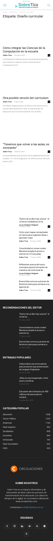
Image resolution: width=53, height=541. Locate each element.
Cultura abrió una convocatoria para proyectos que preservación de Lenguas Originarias (33, 367)
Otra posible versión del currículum (25, 98)
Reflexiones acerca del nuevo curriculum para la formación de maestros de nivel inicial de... (33, 267)
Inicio (5, 12)
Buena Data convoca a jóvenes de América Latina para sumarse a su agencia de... (34, 284)
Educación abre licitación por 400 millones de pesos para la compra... (33, 394)
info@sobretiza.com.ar (33, 507)
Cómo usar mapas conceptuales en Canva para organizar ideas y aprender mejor (33, 235)
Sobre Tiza (7, 55)
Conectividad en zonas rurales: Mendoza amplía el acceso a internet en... (32, 330)
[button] (4, 5)
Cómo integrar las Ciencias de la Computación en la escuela (24, 49)
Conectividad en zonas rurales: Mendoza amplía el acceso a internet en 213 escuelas (32, 251)
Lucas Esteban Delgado (28, 225)
